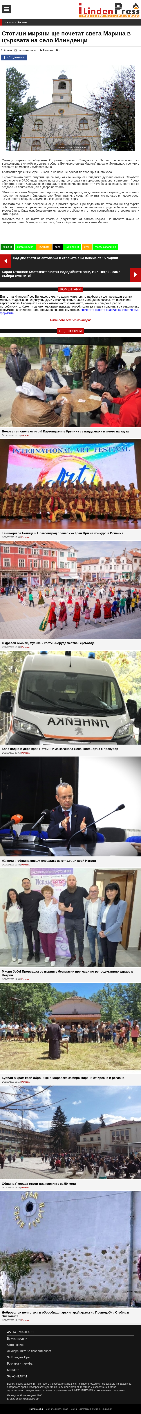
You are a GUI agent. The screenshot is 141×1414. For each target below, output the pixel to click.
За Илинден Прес (19, 1357)
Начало (9, 22)
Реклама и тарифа (19, 1363)
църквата (44, 246)
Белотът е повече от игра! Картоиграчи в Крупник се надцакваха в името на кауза (65, 431)
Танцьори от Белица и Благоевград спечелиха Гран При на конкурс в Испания (62, 533)
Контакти (13, 1369)
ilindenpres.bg (36, 1409)
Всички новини (17, 1338)
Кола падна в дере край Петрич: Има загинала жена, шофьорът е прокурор (60, 749)
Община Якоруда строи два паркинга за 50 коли (39, 1183)
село (57, 246)
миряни (7, 246)
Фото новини (15, 1344)
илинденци (72, 246)
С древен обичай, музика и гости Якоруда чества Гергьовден (49, 643)
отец (87, 246)
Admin (6, 50)
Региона (23, 22)
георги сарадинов (105, 246)
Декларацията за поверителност (29, 1351)
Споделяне (14, 57)
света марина (25, 246)
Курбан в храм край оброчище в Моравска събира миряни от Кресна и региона (63, 1078)
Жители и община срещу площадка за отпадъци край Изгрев (49, 861)
